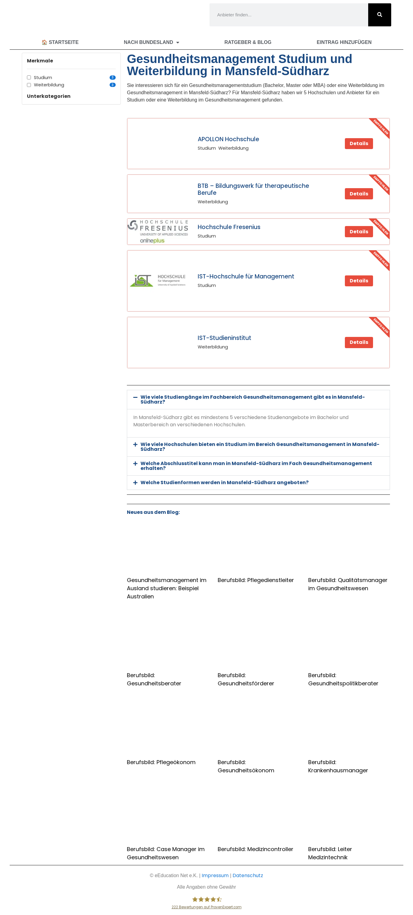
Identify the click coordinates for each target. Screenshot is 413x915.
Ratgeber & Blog (247, 42)
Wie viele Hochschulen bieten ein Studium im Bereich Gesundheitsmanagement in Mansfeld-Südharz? (259, 447)
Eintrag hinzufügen (344, 42)
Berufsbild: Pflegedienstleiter (256, 580)
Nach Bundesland (151, 42)
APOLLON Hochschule (228, 139)
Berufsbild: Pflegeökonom (161, 762)
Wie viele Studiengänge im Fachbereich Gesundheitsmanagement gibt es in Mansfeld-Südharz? (252, 399)
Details (359, 143)
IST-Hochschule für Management (246, 276)
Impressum (215, 875)
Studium (75, 77)
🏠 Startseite (60, 42)
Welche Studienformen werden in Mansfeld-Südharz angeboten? (224, 482)
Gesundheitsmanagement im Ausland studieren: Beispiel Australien (166, 588)
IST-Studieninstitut (224, 338)
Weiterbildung (75, 85)
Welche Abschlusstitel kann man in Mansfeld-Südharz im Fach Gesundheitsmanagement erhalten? (256, 466)
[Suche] (379, 14)
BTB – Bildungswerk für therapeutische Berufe (253, 189)
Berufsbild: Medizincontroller (255, 849)
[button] (258, 399)
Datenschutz (248, 875)
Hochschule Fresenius (229, 227)
